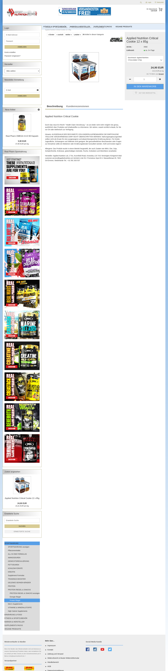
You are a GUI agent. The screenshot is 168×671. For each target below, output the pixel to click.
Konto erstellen (10, 52)
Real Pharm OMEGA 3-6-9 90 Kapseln (22, 136)
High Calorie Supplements (17, 611)
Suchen (22, 526)
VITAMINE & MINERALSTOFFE (20, 607)
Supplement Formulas (16, 575)
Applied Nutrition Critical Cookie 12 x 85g (22, 498)
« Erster (51, 35)
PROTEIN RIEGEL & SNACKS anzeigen (25, 593)
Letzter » (77, 35)
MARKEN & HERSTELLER (14, 622)
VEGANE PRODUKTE (12, 629)
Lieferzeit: (130, 50)
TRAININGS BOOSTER (17, 579)
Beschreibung (55, 106)
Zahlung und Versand (55, 654)
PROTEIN (11, 586)
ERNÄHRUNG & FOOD (13, 615)
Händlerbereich (53, 662)
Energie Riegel (15, 597)
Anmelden (22, 47)
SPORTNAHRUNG (11, 543)
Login (148, 2)
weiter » (68, 35)
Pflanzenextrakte (14, 550)
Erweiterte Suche (22, 531)
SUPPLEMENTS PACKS (13, 625)
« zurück (60, 35)
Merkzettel (159, 2)
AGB (49, 666)
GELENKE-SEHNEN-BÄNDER (19, 583)
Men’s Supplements (15, 604)
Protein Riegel (15, 600)
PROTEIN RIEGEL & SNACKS (19, 590)
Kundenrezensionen (77, 106)
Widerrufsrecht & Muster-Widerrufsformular (63, 658)
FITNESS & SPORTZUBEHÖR (15, 618)
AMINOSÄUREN (14, 558)
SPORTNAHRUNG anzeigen (18, 547)
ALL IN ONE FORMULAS (17, 554)
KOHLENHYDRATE (15, 568)
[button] (130, 79)
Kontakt (50, 650)
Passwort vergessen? (12, 56)
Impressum (52, 646)
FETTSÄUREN (13, 565)
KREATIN (11, 572)
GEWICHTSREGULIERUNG (18, 561)
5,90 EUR (22, 141)
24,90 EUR (22, 503)
